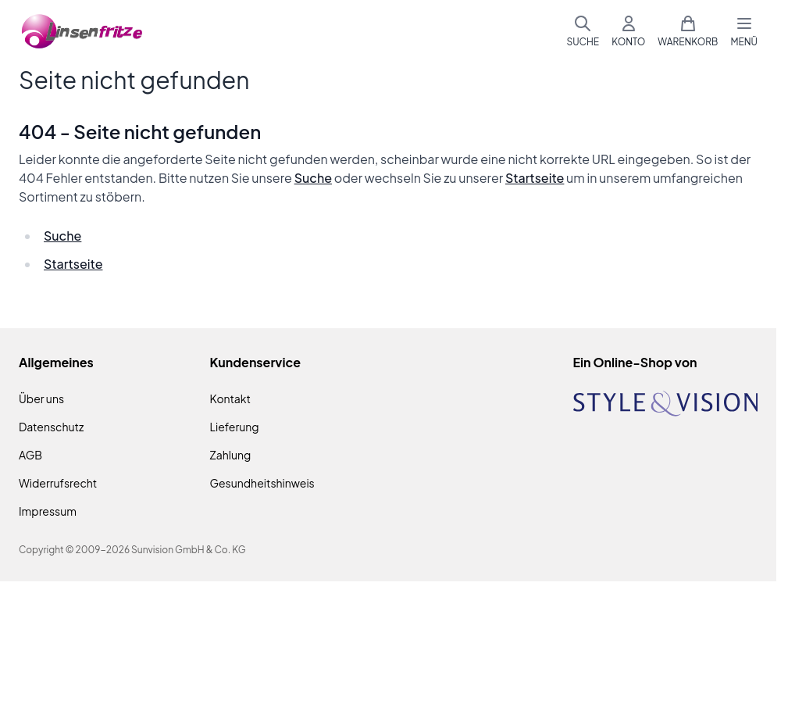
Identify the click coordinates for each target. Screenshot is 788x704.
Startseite (534, 178)
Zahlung (230, 455)
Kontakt (230, 398)
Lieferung (234, 427)
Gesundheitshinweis (262, 483)
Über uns (41, 398)
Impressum (48, 511)
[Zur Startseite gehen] (82, 31)
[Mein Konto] (628, 31)
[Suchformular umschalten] (582, 31)
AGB (30, 455)
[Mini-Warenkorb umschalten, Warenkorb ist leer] (688, 31)
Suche (313, 178)
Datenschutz (51, 427)
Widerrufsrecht (58, 483)
